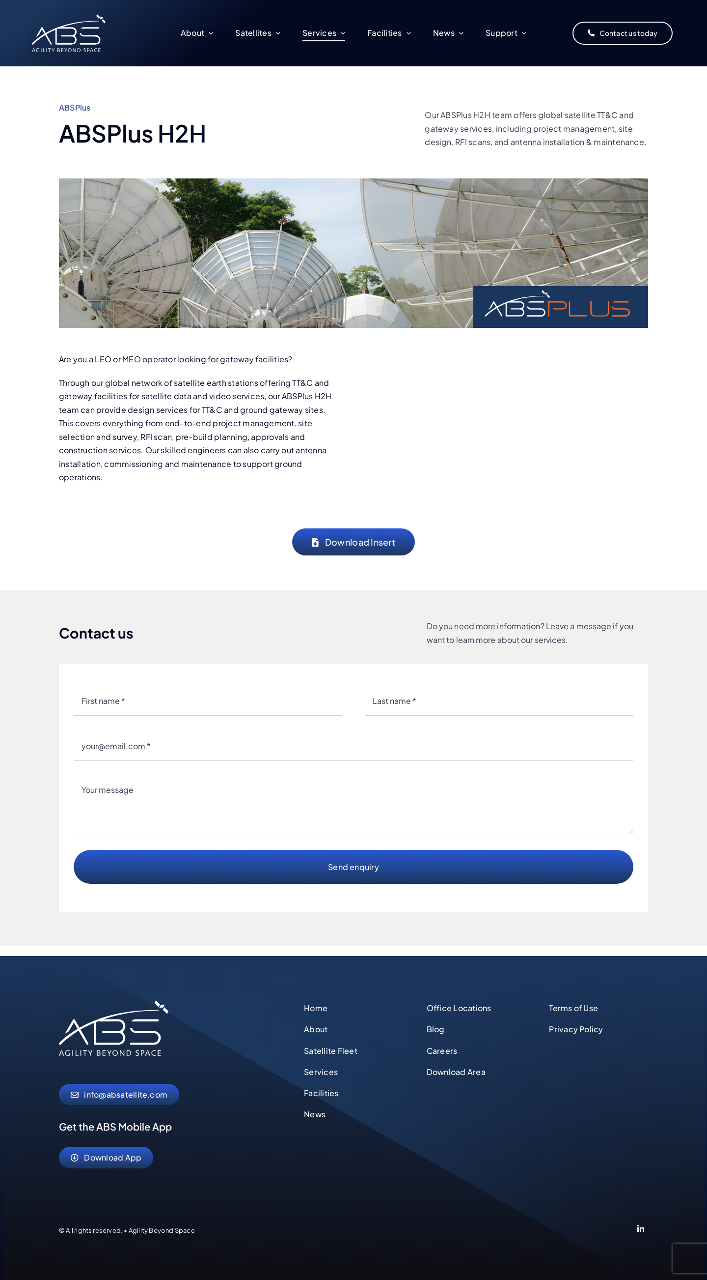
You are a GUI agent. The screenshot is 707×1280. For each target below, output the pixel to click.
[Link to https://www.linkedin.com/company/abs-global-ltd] (640, 1230)
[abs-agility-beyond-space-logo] (113, 1004)
